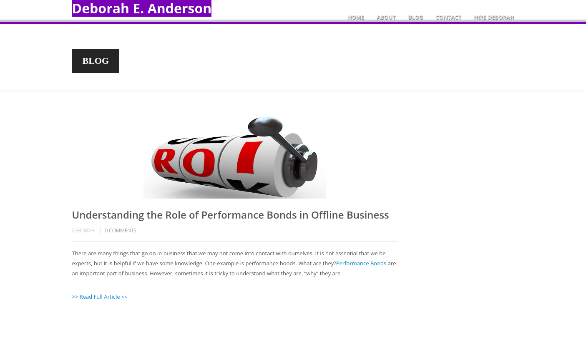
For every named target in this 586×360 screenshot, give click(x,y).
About (386, 17)
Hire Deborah (494, 17)
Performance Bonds (361, 263)
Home (355, 17)
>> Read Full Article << (100, 296)
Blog (415, 17)
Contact (448, 17)
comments (120, 230)
